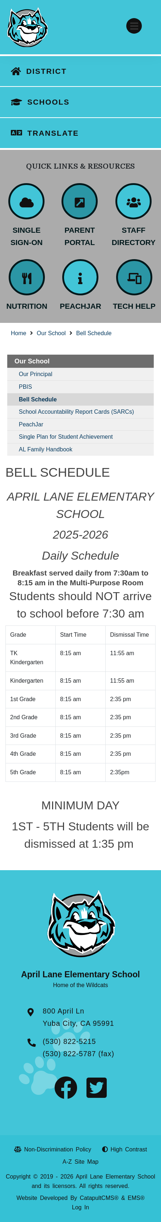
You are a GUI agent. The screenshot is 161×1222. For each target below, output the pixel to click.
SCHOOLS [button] (48, 102)
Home (18, 333)
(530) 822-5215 (69, 1041)
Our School (51, 333)
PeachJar (31, 424)
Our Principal (35, 374)
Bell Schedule (94, 333)
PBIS (25, 387)
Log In (80, 1207)
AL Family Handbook (45, 449)
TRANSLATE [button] (53, 133)
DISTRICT (46, 71)
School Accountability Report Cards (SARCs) (76, 412)
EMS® (136, 1198)
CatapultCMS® (99, 1198)
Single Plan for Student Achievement (66, 437)
